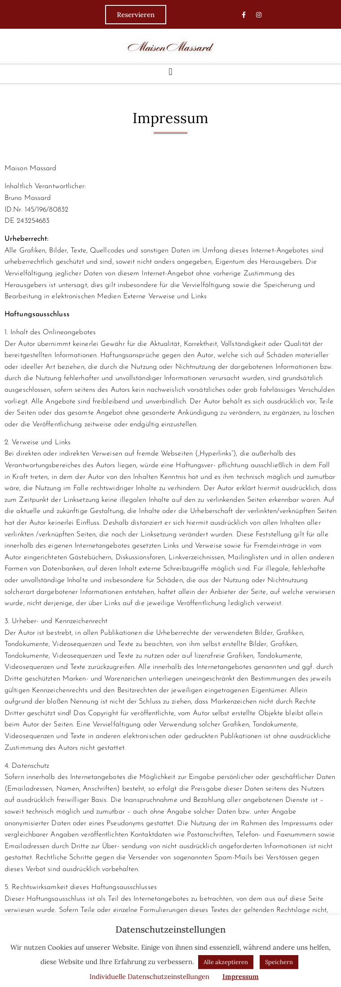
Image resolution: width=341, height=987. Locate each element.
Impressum (240, 976)
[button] (170, 71)
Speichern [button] (279, 962)
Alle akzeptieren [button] (226, 962)
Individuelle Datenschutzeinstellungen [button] (149, 976)
